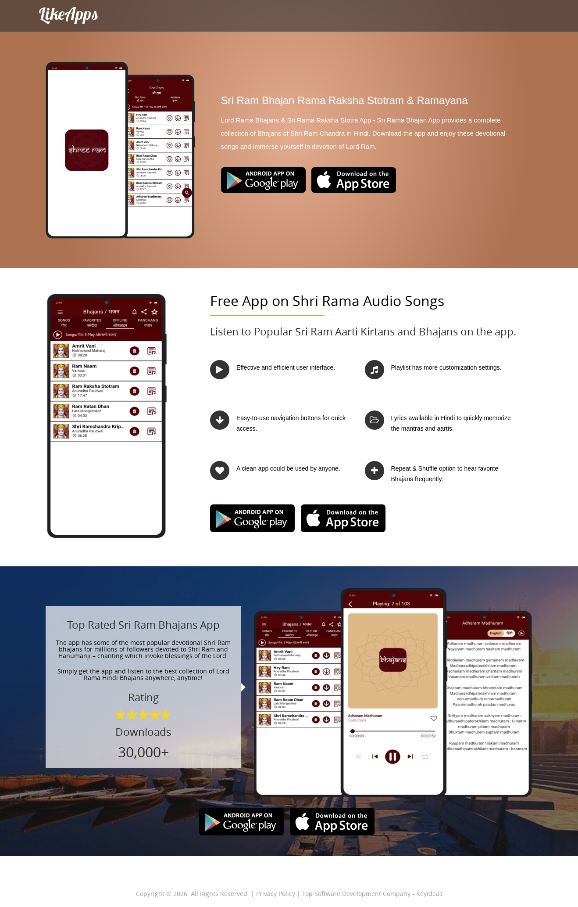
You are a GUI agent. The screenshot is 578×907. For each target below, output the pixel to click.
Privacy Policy (275, 893)
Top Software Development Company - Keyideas (372, 893)
